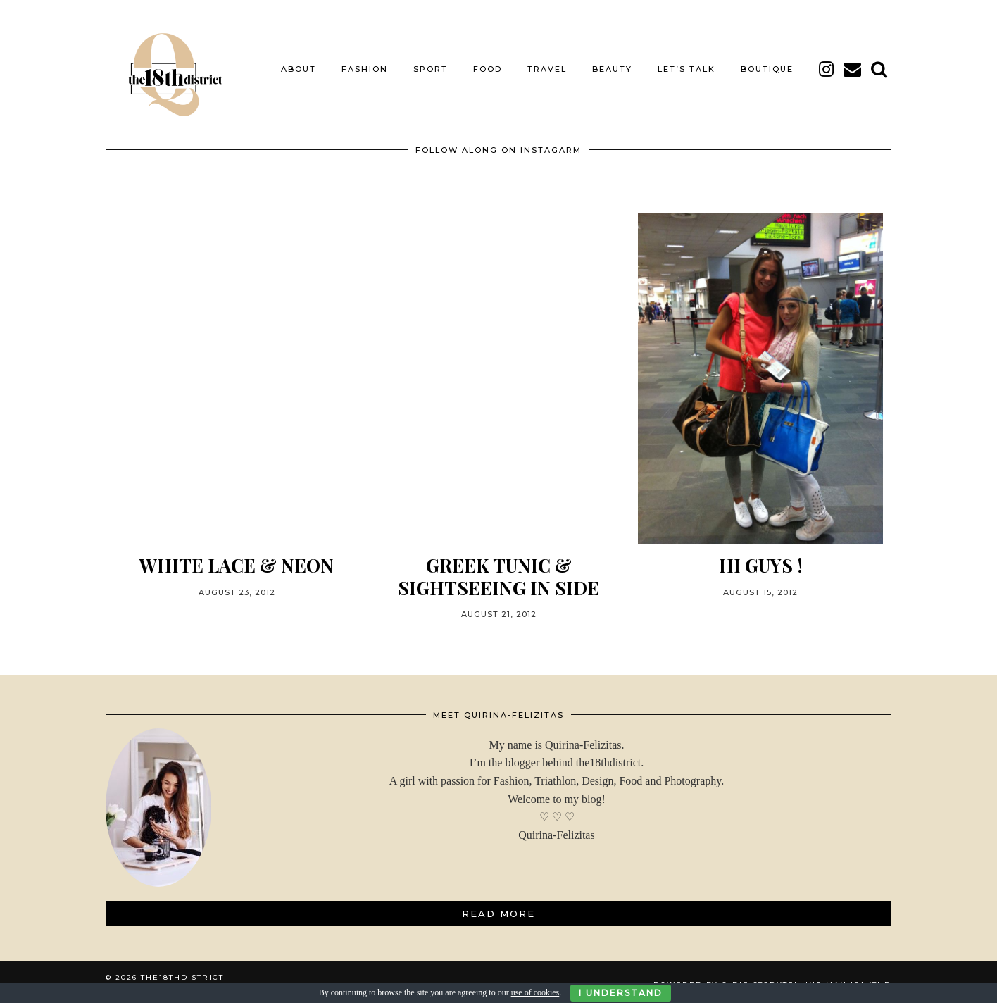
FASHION (364, 65)
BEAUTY (612, 65)
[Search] (880, 65)
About (298, 65)
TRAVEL (547, 65)
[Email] (853, 65)
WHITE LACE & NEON (236, 561)
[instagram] (827, 65)
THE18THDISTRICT (182, 973)
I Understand (621, 993)
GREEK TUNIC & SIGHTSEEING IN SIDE (498, 572)
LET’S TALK (686, 65)
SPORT (430, 65)
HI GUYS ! (761, 561)
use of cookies (535, 992)
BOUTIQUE (767, 65)
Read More (498, 909)
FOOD (487, 65)
